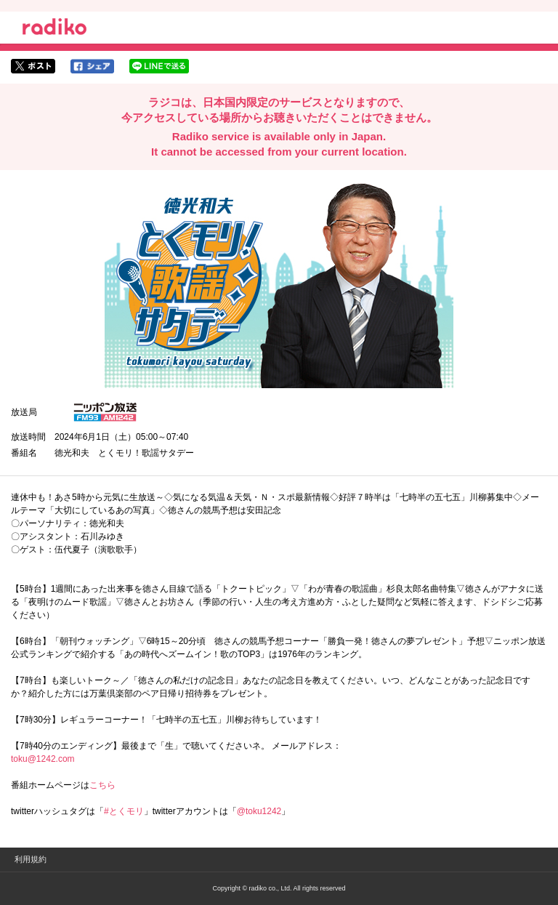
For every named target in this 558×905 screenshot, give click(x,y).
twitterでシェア (33, 66)
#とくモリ (124, 811)
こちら (102, 785)
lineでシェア (159, 66)
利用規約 (30, 859)
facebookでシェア (92, 66)
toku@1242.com (43, 759)
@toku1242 (259, 811)
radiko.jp (54, 29)
